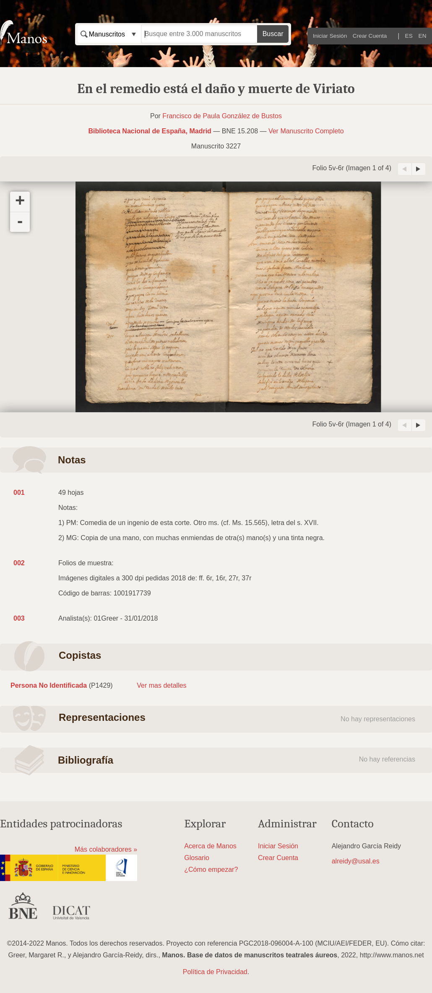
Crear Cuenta (370, 36)
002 (19, 563)
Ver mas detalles (161, 685)
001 (19, 492)
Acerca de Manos (210, 846)
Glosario (196, 857)
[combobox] (109, 34)
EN (423, 36)
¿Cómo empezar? (211, 869)
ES (409, 36)
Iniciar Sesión (330, 36)
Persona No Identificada (48, 685)
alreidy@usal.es (356, 861)
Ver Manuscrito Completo (306, 131)
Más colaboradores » (106, 849)
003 (19, 618)
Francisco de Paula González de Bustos (222, 116)
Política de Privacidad (215, 971)
